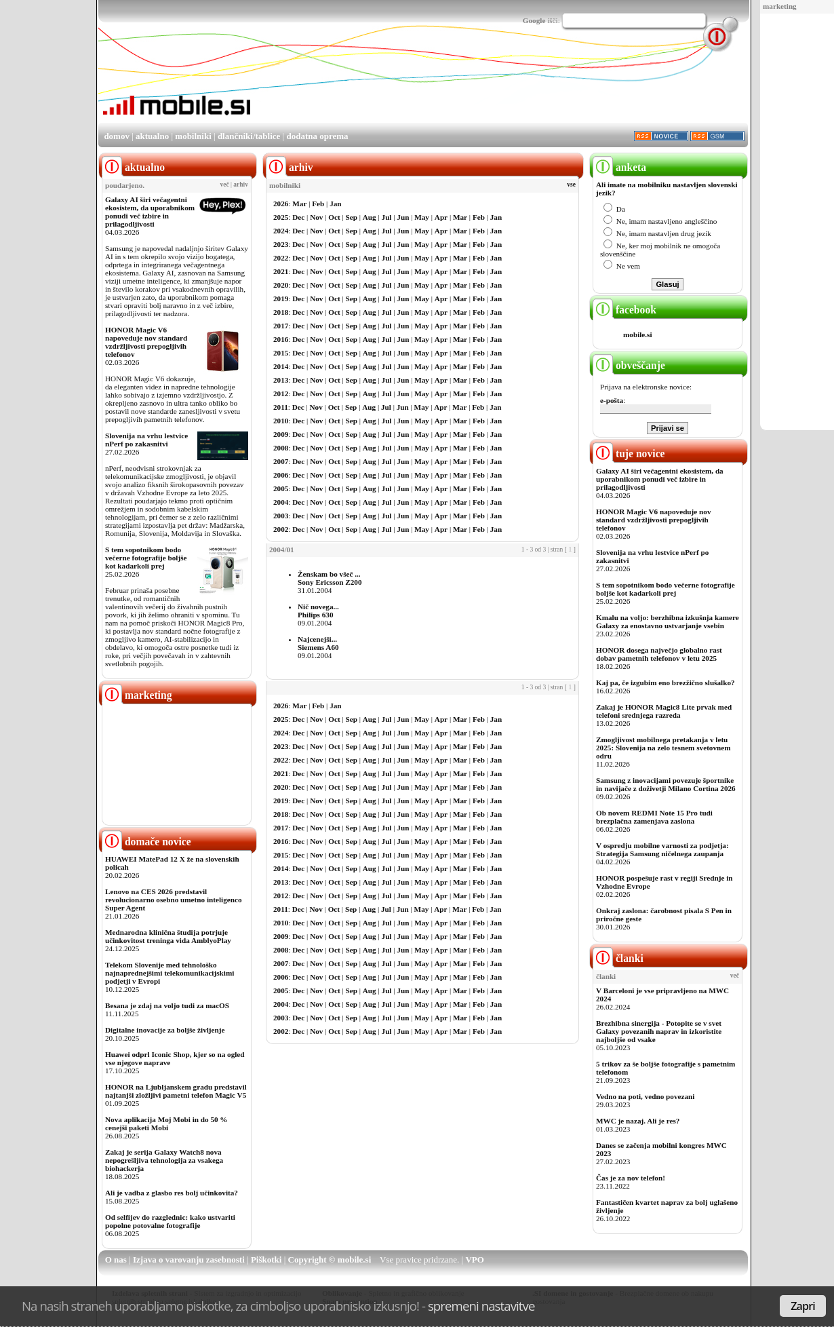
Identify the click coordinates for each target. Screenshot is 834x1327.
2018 (280, 312)
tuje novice (629, 453)
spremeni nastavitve (481, 1305)
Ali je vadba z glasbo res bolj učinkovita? (171, 1193)
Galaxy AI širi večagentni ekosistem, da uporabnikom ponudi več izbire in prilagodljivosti (150, 211)
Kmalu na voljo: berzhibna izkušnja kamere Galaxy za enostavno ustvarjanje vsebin (667, 621)
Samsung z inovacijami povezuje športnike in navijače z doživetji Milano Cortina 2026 (666, 784)
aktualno (152, 136)
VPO (474, 1259)
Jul (387, 217)
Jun (403, 217)
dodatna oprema (317, 136)
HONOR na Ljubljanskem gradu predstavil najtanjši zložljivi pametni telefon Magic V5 (176, 1091)
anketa (619, 167)
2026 (280, 203)
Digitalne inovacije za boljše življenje (164, 1030)
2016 (280, 339)
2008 (280, 448)
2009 (280, 434)
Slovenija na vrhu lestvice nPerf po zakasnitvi (146, 439)
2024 (280, 231)
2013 (280, 380)
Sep (351, 217)
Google (534, 20)
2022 (280, 258)
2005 (280, 488)
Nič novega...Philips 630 (318, 610)
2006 (280, 475)
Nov (316, 217)
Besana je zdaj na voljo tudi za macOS (167, 1005)
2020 (280, 285)
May (421, 217)
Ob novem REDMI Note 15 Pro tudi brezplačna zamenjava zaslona (654, 817)
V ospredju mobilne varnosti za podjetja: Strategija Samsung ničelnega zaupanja (662, 849)
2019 (280, 298)
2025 (280, 217)
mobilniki (193, 136)
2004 (280, 502)
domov (117, 136)
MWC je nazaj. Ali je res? (637, 1121)
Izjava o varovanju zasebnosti (189, 1259)
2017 (280, 326)
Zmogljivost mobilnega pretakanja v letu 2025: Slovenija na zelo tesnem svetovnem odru (663, 747)
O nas (116, 1259)
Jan (335, 203)
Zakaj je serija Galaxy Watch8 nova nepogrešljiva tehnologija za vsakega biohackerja (164, 1160)
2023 (280, 244)
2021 (280, 271)
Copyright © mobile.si (330, 1259)
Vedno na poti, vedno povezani (645, 1096)
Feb (318, 203)
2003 (280, 516)
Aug (369, 217)
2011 (280, 407)
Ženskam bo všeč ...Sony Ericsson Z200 (330, 578)
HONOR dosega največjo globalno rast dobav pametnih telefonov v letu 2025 (659, 654)
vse (571, 184)
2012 (280, 393)
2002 (280, 529)
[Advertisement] (501, 83)
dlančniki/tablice (249, 136)
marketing (780, 6)
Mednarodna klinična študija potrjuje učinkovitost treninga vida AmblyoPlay (168, 936)
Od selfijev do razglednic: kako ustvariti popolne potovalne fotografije (170, 1221)
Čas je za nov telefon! (630, 1178)
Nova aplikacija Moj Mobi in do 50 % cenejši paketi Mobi (166, 1123)
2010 (280, 421)
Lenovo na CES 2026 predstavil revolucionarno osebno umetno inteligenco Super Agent (173, 899)
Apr (441, 217)
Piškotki (266, 1259)
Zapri (803, 1306)
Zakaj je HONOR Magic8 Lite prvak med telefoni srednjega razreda (664, 711)
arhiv (240, 184)
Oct (334, 217)
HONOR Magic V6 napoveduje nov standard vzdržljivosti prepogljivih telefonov (146, 342)
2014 (280, 366)
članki (618, 958)
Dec (298, 217)
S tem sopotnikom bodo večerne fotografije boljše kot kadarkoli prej (146, 557)
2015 (280, 353)
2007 (280, 461)
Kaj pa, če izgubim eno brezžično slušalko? (665, 682)
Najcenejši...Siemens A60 (318, 643)
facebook (624, 309)
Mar (299, 203)
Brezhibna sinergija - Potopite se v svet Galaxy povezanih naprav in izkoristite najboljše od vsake (658, 1031)
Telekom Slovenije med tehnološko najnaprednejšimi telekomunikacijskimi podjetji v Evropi (169, 973)
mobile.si (637, 334)
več (224, 184)
